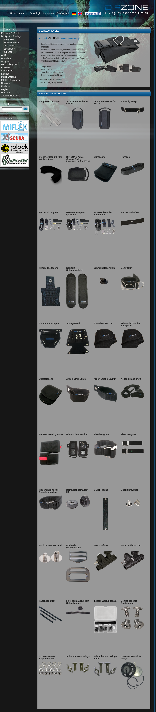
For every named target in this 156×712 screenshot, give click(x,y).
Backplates (9, 49)
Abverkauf (6, 58)
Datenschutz (63, 13)
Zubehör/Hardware (10, 95)
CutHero (5, 67)
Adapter (5, 61)
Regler (4, 89)
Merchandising (8, 77)
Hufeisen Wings (11, 42)
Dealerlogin (35, 13)
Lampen (5, 74)
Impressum (48, 13)
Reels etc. (6, 86)
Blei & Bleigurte (9, 64)
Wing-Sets (9, 39)
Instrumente (7, 70)
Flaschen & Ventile (10, 33)
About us (22, 13)
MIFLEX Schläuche (10, 80)
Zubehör (8, 52)
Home (13, 13)
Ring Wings (9, 45)
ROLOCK (6, 92)
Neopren (5, 83)
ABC (3, 55)
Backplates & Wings (11, 36)
